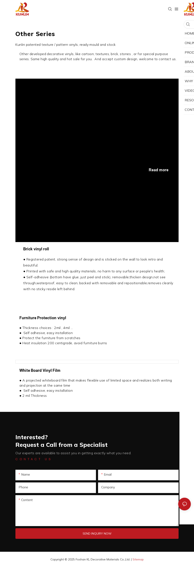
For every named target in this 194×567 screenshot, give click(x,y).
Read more (158, 170)
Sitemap (138, 559)
